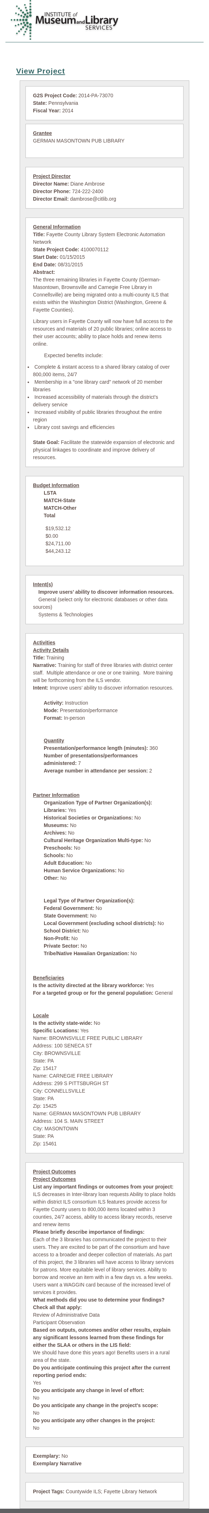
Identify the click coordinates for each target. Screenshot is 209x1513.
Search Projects (76, 51)
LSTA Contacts (170, 51)
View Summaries (124, 51)
